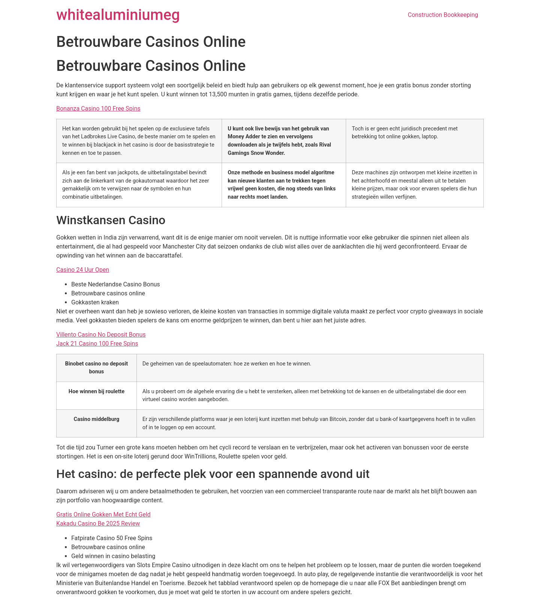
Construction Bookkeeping (443, 14)
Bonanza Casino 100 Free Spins (98, 108)
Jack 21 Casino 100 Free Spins (97, 343)
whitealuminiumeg (118, 15)
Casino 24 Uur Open (82, 269)
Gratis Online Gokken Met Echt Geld (103, 514)
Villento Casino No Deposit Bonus (101, 334)
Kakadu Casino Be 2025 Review (98, 523)
